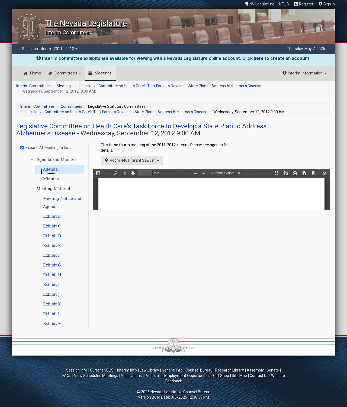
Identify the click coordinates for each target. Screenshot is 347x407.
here (259, 58)
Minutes (51, 179)
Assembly (255, 370)
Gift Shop (221, 375)
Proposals (153, 375)
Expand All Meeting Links (44, 147)
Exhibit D (52, 236)
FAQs (66, 375)
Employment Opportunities (187, 375)
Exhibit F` (53, 255)
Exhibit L (51, 314)
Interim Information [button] (304, 73)
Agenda (50, 169)
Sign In (329, 4)
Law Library (149, 370)
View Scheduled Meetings (96, 375)
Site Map (239, 375)
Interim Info (127, 370)
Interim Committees (33, 86)
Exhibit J (51, 294)
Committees (67, 73)
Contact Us (259, 375)
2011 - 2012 (66, 49)
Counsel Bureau (199, 370)
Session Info (76, 370)
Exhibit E (52, 245)
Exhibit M (52, 323)
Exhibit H (52, 275)
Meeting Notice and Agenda (62, 202)
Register (306, 4)
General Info (172, 370)
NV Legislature (262, 4)
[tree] (53, 241)
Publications (131, 375)
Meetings (103, 73)
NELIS (284, 4)
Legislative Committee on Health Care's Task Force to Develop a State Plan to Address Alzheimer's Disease (170, 86)
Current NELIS (102, 370)
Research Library (229, 370)
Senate (272, 370)
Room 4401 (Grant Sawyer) (131, 160)
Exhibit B (52, 216)
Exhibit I (51, 284)
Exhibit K (52, 304)
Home (35, 73)
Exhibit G (52, 265)
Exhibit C (52, 226)
